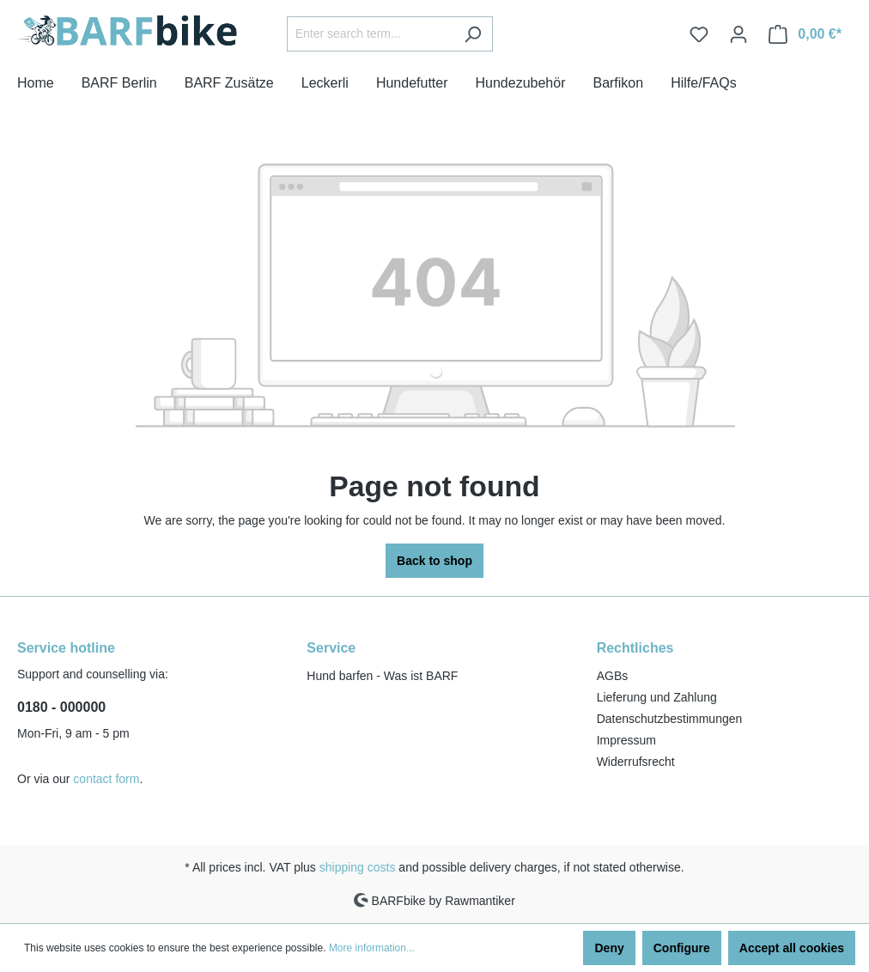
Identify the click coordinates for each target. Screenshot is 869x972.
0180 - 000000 (61, 707)
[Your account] (738, 34)
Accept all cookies (791, 948)
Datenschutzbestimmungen (670, 719)
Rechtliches (635, 648)
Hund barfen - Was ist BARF (382, 676)
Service (331, 648)
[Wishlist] (699, 34)
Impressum (626, 740)
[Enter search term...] (370, 34)
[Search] (473, 34)
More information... (372, 948)
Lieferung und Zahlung (657, 697)
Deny (608, 948)
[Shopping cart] (805, 34)
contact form (106, 779)
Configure (681, 948)
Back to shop (434, 561)
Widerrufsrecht (636, 761)
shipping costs (357, 867)
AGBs (613, 676)
